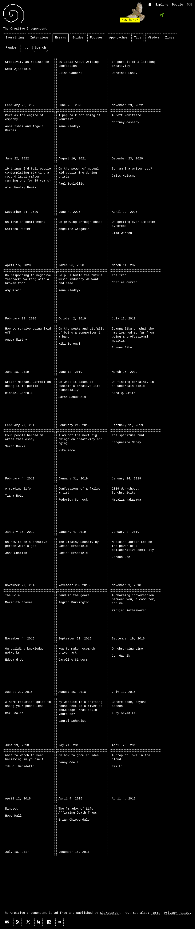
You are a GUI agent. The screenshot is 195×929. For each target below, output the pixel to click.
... (26, 48)
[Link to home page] (13, 13)
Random (11, 48)
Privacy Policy (176, 913)
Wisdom (153, 37)
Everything (15, 37)
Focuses (96, 37)
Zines (169, 37)
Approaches (118, 37)
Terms (155, 913)
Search (40, 48)
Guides (78, 37)
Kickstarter (110, 913)
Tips (137, 37)
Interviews (39, 37)
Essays (60, 37)
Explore (161, 4)
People (177, 4)
